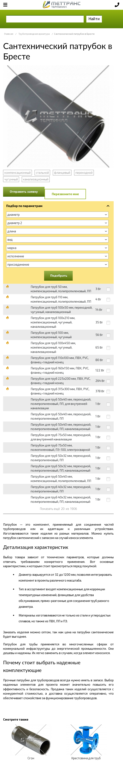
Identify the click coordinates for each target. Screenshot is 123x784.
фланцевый (62, 172)
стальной (42, 172)
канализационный (35, 179)
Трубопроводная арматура (34, 33)
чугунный (11, 179)
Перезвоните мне (65, 194)
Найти (94, 18)
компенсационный (17, 172)
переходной (84, 172)
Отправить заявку (24, 191)
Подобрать (58, 275)
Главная (8, 33)
